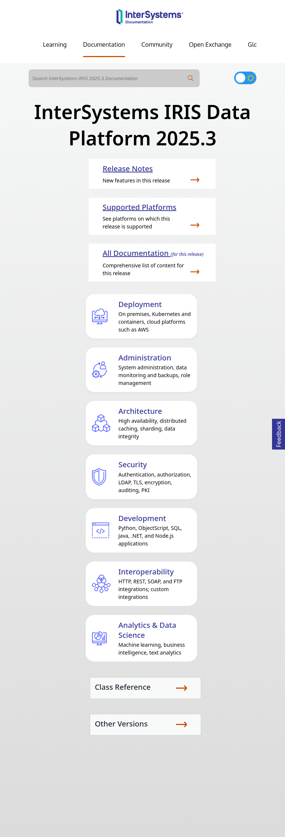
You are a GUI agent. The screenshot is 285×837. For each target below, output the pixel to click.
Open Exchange (210, 44)
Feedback (279, 433)
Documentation (104, 44)
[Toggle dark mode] (245, 78)
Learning (55, 44)
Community (157, 44)
